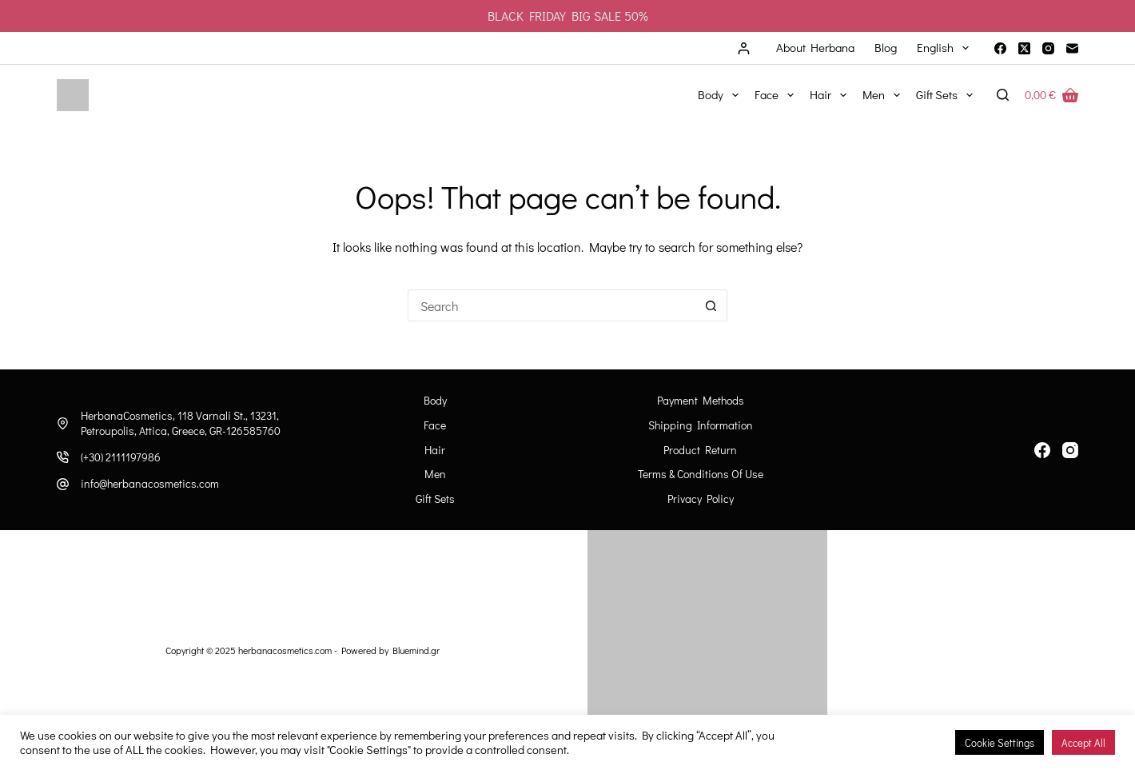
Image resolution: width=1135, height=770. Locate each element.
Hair (831, 95)
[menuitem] (942, 48)
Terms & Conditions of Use (700, 474)
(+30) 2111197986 (121, 457)
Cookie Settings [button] (999, 742)
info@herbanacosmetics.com (150, 483)
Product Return (700, 450)
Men (884, 95)
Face (777, 95)
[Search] (1003, 95)
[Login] (744, 48)
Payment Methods (700, 400)
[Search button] (711, 305)
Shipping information (700, 425)
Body (721, 95)
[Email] (1072, 48)
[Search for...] (551, 305)
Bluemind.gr (416, 650)
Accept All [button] (1083, 742)
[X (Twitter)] (1024, 48)
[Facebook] (1000, 48)
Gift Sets (947, 95)
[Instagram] (1048, 48)
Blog (885, 47)
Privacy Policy (700, 499)
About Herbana (815, 47)
